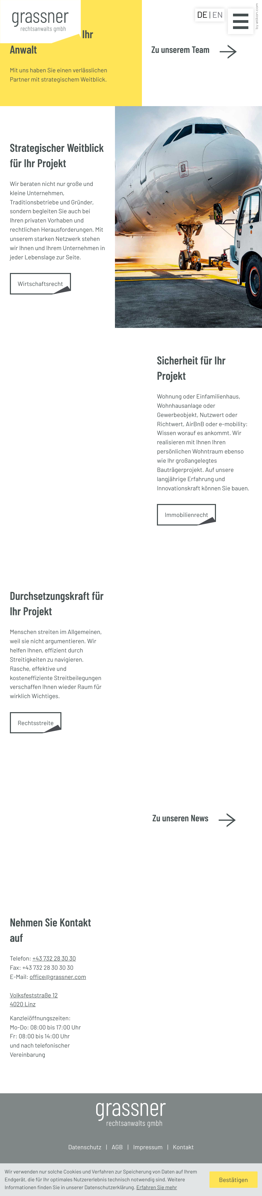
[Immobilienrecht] (186, 514)
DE (203, 15)
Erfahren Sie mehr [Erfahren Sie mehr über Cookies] (156, 1187)
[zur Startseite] (40, 22)
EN (217, 14)
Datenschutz (84, 1147)
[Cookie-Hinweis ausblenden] (233, 1179)
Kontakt (183, 1147)
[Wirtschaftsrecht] (40, 283)
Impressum (147, 1147)
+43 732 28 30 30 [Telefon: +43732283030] (54, 958)
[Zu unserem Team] (194, 53)
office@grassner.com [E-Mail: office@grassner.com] (58, 976)
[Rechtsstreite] (36, 723)
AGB (117, 1147)
